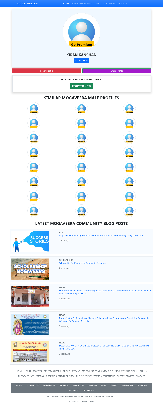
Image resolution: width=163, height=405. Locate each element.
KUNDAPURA (49, 385)
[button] (81, 86)
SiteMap (76, 371)
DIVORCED (142, 385)
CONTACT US (100, 3)
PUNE (103, 385)
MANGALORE (33, 385)
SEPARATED (88, 390)
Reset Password (52, 371)
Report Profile (46, 70)
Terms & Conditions (104, 376)
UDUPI (19, 385)
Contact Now (81, 60)
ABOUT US (122, 3)
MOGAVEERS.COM (28, 3)
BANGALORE (78, 385)
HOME (66, 3)
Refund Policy (84, 376)
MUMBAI (92, 385)
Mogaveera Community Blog (97, 371)
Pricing (40, 376)
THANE (113, 385)
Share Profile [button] (117, 70)
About (66, 371)
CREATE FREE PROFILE (81, 3)
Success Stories (125, 376)
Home (19, 371)
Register (37, 371)
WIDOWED (74, 390)
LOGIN (112, 3)
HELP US (143, 371)
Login (28, 371)
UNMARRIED (127, 385)
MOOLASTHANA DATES (125, 371)
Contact (140, 376)
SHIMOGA (64, 385)
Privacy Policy (25, 376)
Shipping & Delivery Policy (60, 376)
